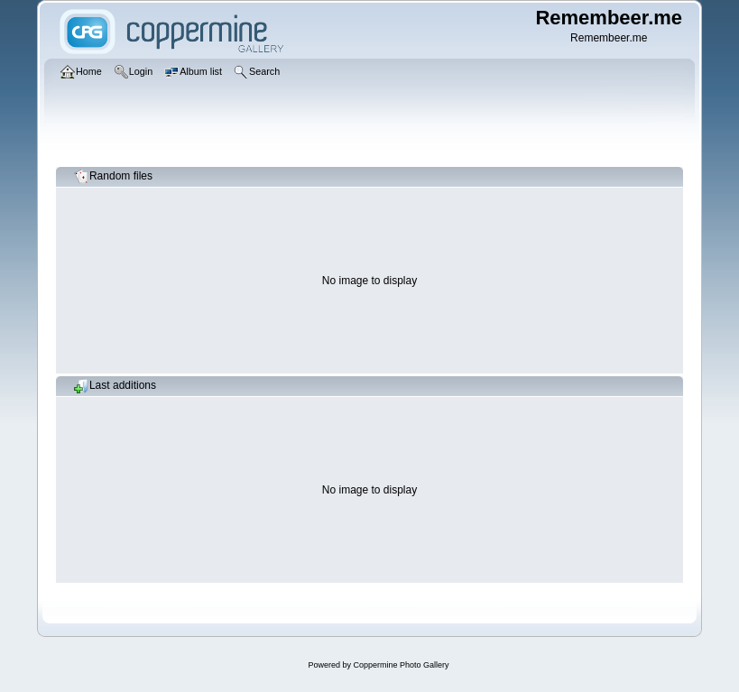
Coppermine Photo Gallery (400, 664)
